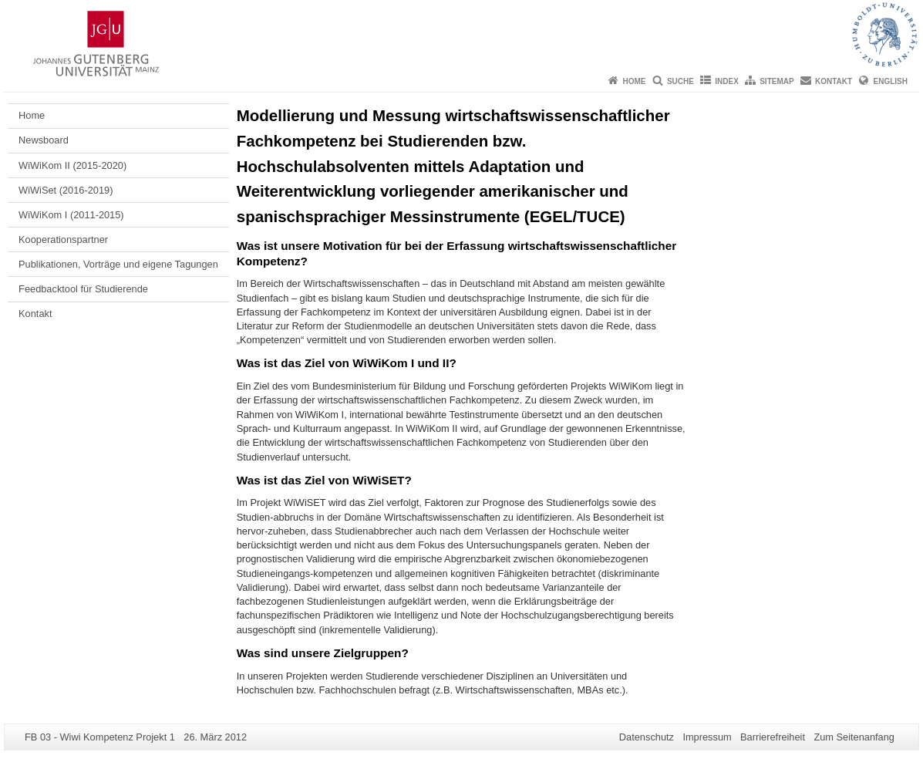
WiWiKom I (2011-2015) (71, 215)
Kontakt (833, 81)
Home (634, 81)
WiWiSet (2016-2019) (66, 190)
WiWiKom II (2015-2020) (72, 165)
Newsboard (44, 140)
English (891, 81)
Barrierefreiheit (772, 737)
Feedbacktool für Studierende (83, 289)
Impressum (706, 737)
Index (727, 81)
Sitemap (776, 81)
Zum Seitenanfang (854, 737)
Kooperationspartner (63, 239)
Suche (680, 81)
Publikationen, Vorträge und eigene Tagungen (118, 264)
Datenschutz (646, 737)
